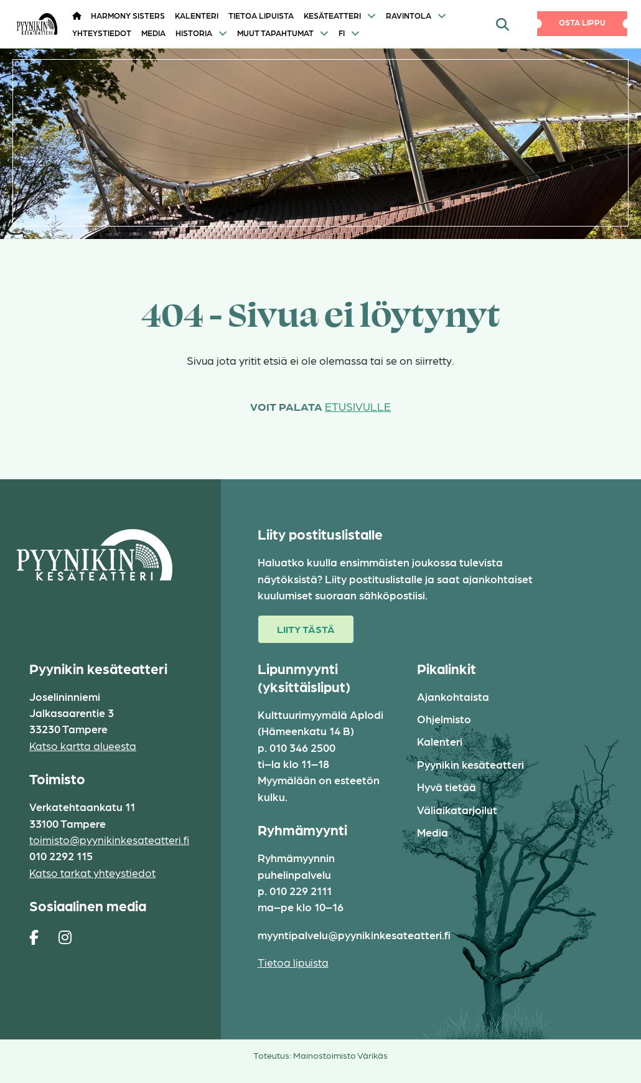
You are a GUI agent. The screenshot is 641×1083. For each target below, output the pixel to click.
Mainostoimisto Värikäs (340, 1055)
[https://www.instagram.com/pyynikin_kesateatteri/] (65, 937)
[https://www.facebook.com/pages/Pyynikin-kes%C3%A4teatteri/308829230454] (34, 937)
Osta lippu (582, 22)
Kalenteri (196, 15)
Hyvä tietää (446, 786)
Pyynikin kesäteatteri (470, 764)
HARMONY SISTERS (128, 15)
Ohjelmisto (444, 718)
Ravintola (408, 15)
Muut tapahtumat (275, 32)
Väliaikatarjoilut (457, 809)
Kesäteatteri (332, 15)
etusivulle (358, 406)
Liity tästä (306, 629)
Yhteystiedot (101, 32)
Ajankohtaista (453, 696)
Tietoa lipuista (261, 15)
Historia (193, 32)
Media (153, 32)
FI (342, 32)
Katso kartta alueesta (82, 745)
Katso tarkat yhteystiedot (92, 872)
